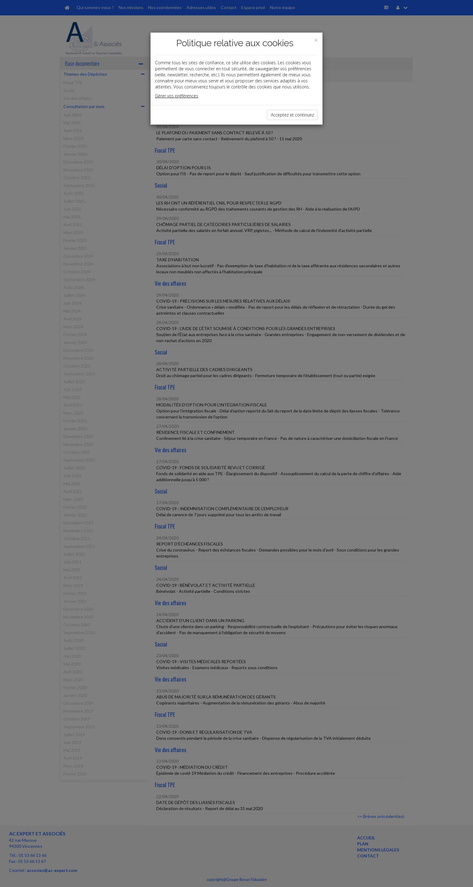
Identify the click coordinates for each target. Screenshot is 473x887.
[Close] (316, 40)
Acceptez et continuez (292, 115)
